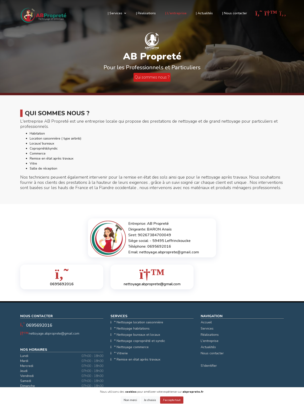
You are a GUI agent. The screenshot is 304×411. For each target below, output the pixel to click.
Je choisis (150, 400)
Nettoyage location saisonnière (136, 322)
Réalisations (210, 334)
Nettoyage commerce (129, 347)
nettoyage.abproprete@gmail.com (54, 333)
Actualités (208, 347)
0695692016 (39, 325)
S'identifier (209, 365)
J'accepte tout (171, 400)
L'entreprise (209, 341)
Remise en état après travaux (135, 359)
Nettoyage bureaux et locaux (135, 334)
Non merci (130, 400)
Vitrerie (119, 353)
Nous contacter (212, 353)
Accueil (206, 322)
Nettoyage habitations (130, 328)
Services (207, 328)
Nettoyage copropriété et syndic (137, 341)
